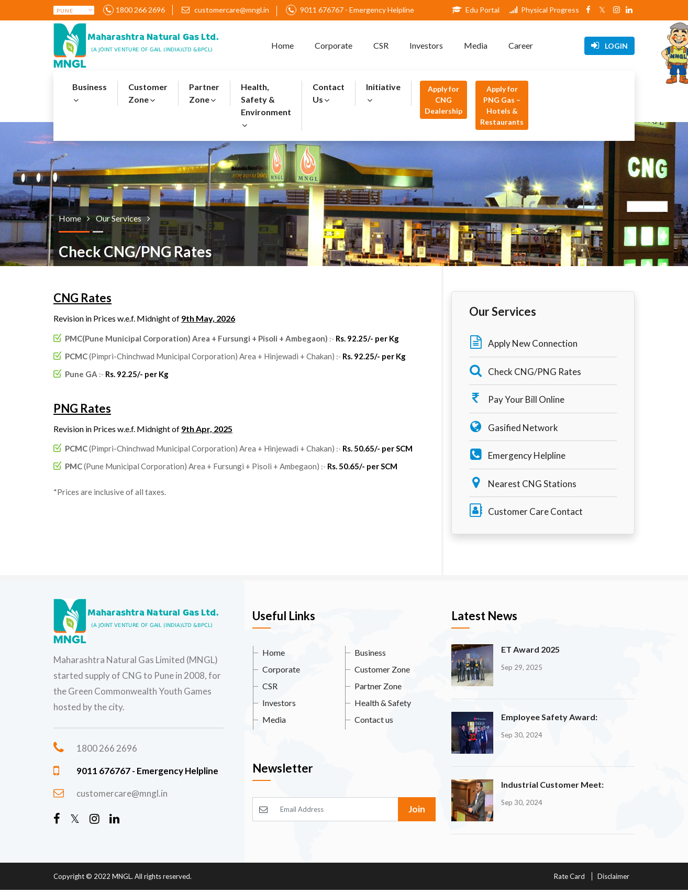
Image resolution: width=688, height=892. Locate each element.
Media (475, 45)
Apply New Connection (523, 342)
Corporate (333, 45)
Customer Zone (148, 93)
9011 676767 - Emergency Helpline (356, 9)
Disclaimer (613, 876)
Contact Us (329, 93)
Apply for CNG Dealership (443, 99)
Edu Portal (476, 9)
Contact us (373, 719)
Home (282, 45)
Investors (426, 45)
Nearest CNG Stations (522, 482)
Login (609, 45)
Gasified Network (513, 426)
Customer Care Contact (526, 510)
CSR (381, 45)
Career (520, 45)
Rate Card (569, 876)
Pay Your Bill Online (516, 398)
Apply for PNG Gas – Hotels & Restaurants (502, 105)
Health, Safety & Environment (266, 105)
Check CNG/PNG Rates (525, 370)
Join (416, 808)
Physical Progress (544, 9)
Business (89, 93)
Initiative (383, 93)
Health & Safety (382, 703)
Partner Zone (204, 93)
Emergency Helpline (517, 454)
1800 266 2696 (140, 9)
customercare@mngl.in (225, 9)
